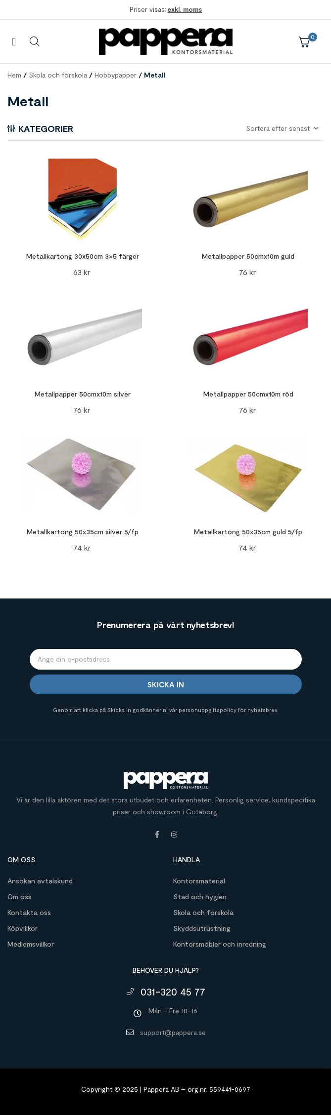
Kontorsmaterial (199, 880)
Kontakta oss (29, 912)
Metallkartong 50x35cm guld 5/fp (248, 531)
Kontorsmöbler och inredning (219, 944)
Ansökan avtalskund (40, 880)
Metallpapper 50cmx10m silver (83, 394)
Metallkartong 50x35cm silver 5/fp (83, 531)
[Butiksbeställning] (282, 128)
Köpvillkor (22, 928)
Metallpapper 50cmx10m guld (248, 256)
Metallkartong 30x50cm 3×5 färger (82, 256)
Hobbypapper (116, 75)
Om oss (19, 896)
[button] (13, 41)
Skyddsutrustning (202, 928)
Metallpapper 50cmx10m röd (248, 394)
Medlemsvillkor (30, 944)
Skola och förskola (58, 75)
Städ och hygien (200, 896)
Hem (14, 75)
